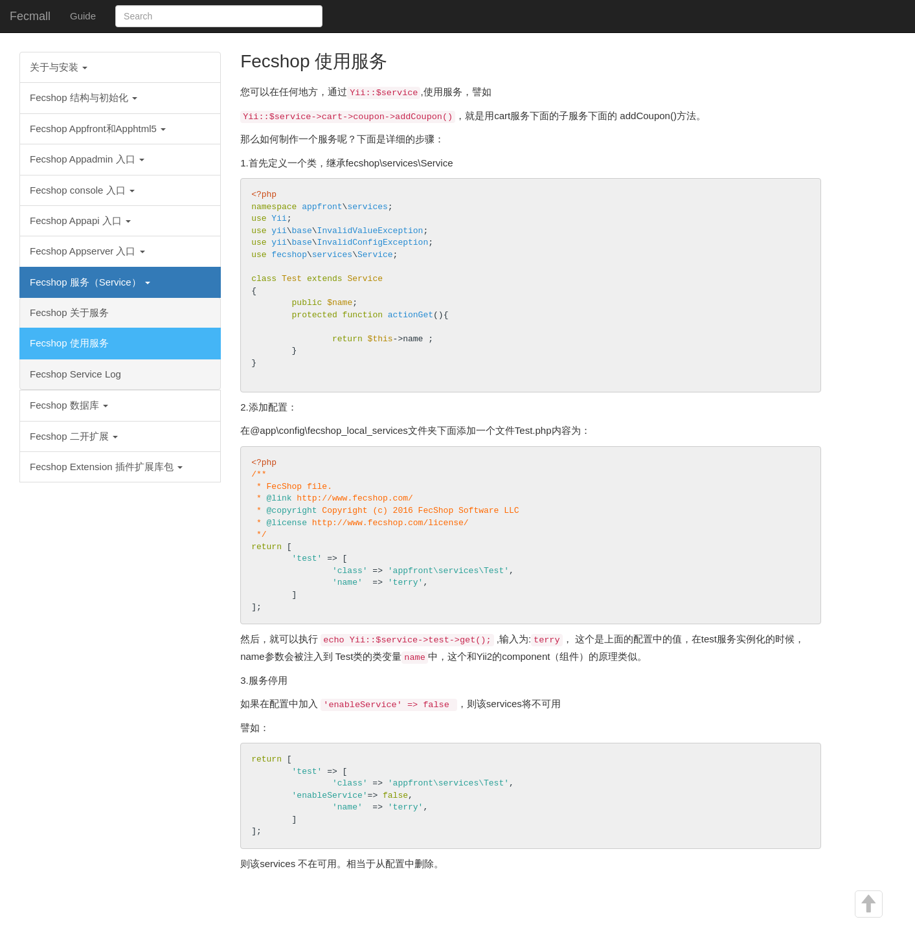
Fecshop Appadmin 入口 (87, 158)
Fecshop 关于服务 (69, 312)
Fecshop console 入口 (82, 190)
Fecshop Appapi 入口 (80, 220)
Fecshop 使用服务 (69, 342)
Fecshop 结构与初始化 (83, 97)
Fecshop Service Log (75, 373)
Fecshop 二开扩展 (74, 436)
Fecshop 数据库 (69, 405)
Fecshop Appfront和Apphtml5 (98, 128)
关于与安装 (58, 67)
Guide (83, 15)
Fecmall (30, 16)
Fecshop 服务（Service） (90, 282)
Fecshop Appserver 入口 (87, 250)
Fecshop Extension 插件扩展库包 (106, 466)
